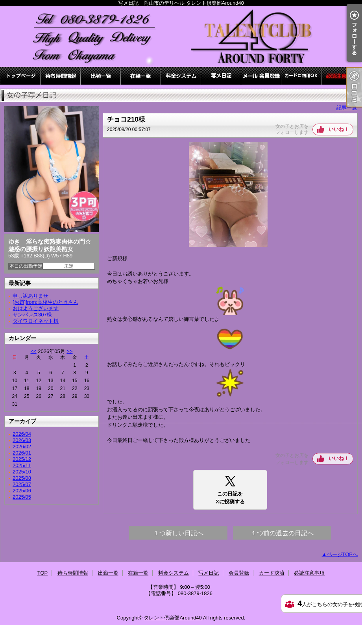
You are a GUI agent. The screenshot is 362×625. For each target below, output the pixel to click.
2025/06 (22, 491)
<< (33, 351)
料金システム (181, 76)
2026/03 (22, 440)
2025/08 (22, 478)
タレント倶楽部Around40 (172, 618)
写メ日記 (221, 76)
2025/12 (22, 459)
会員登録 (261, 76)
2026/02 (22, 446)
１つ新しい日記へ (178, 533)
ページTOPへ (342, 554)
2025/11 (22, 465)
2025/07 (22, 484)
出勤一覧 (101, 76)
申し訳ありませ (30, 296)
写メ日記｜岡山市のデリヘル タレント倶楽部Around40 (181, 36)
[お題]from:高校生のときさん (45, 302)
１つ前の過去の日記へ (282, 533)
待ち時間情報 (61, 76)
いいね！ (339, 129)
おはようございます (36, 308)
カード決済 (301, 76)
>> (69, 351)
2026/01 (22, 453)
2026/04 (22, 434)
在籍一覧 (141, 76)
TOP (20, 76)
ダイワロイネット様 (36, 321)
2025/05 (22, 497)
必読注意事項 (341, 76)
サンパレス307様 (32, 315)
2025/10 (22, 472)
